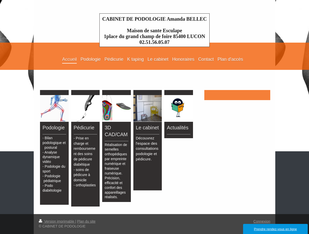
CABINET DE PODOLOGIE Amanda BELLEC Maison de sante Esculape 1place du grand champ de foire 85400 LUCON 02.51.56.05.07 (154, 30)
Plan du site (86, 221)
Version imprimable (57, 221)
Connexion (261, 221)
